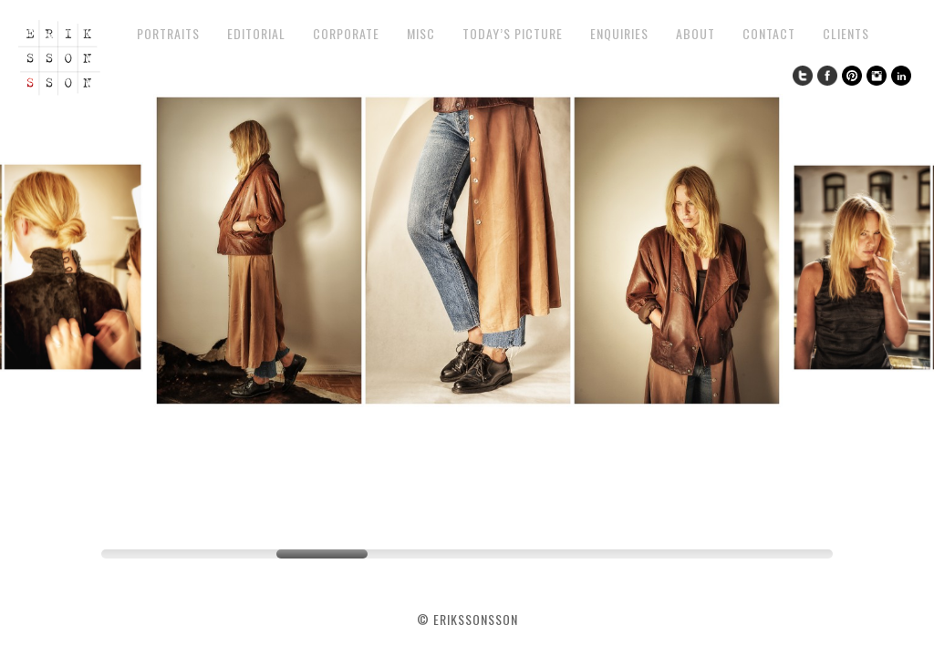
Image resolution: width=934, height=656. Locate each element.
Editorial (256, 33)
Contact (768, 33)
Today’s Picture (512, 33)
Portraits (168, 33)
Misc (421, 33)
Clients (846, 33)
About (695, 33)
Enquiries (619, 33)
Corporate (346, 33)
